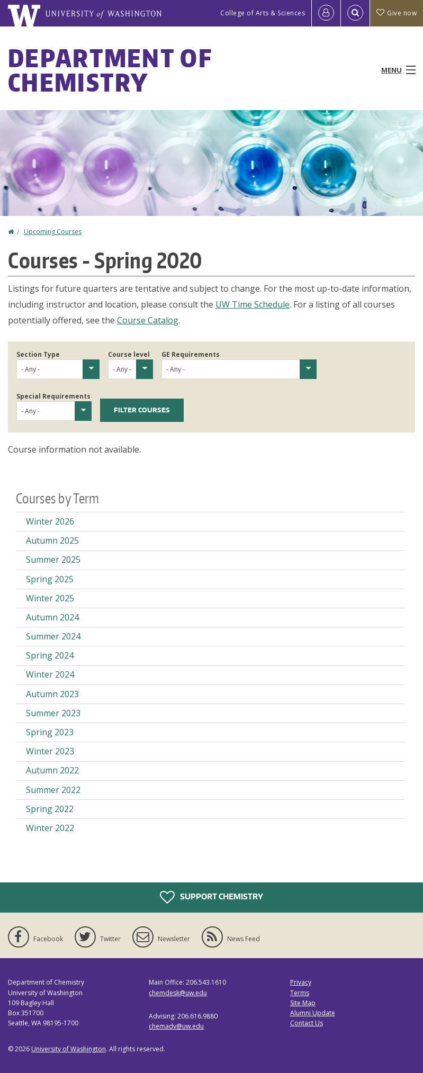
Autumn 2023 (52, 694)
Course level (129, 354)
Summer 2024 (53, 636)
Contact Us (306, 1022)
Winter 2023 (50, 751)
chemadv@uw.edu (176, 1026)
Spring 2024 (50, 655)
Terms (299, 992)
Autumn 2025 (52, 540)
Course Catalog (147, 320)
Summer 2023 (53, 713)
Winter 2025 (50, 598)
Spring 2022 (50, 809)
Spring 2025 (50, 579)
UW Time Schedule (252, 304)
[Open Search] (355, 13)
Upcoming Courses (53, 231)
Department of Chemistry (110, 70)
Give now (396, 12)
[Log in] (326, 13)
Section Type (38, 354)
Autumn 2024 (52, 617)
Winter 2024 (50, 674)
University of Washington (68, 1048)
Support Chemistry (211, 897)
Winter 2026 (50, 521)
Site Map (303, 1002)
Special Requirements (53, 396)
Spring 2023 (50, 732)
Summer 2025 (53, 559)
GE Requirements (190, 354)
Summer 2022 (53, 790)
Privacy (300, 982)
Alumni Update (312, 1012)
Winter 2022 (50, 828)
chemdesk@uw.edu (178, 992)
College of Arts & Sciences (262, 12)
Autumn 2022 (52, 770)
